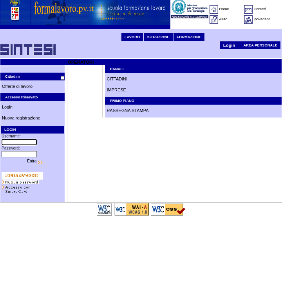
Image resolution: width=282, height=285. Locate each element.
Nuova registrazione (21, 118)
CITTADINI (117, 79)
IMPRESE (116, 89)
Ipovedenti (262, 19)
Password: (11, 148)
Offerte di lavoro (17, 86)
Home (224, 9)
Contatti (260, 9)
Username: (11, 136)
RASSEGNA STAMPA (127, 110)
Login (229, 45)
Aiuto (223, 19)
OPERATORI (81, 62)
